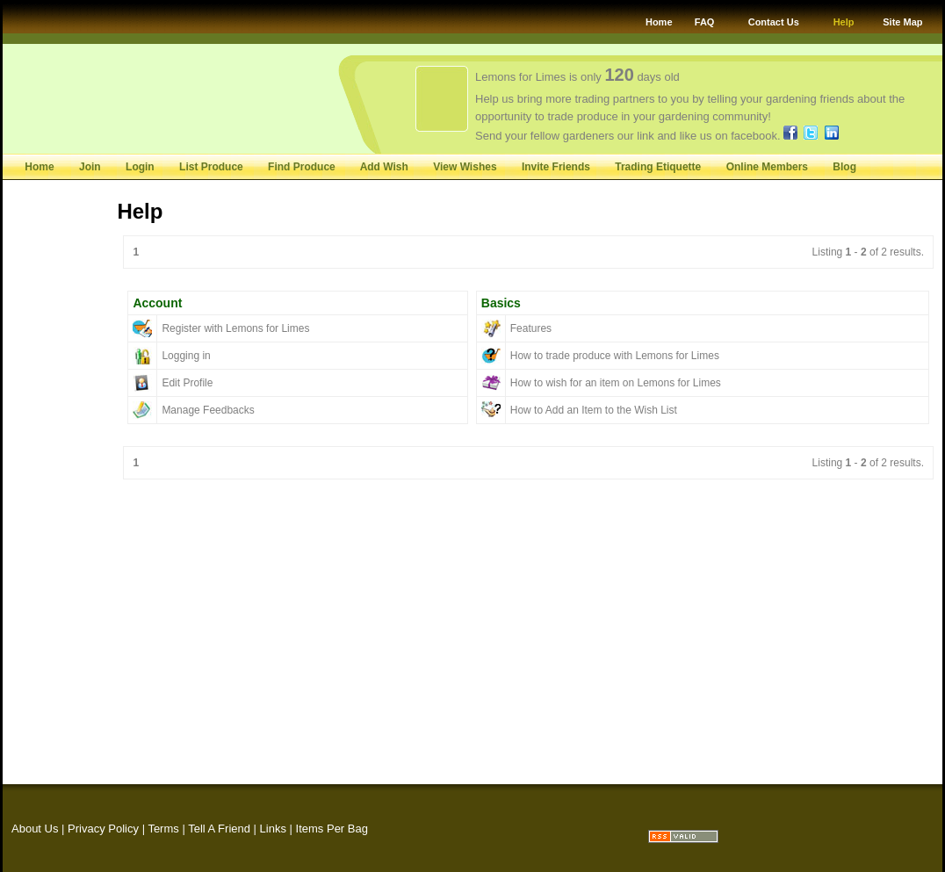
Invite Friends (556, 167)
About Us (34, 828)
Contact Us (773, 22)
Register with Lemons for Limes (235, 328)
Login (140, 167)
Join (90, 167)
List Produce (212, 167)
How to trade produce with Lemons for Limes (614, 356)
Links (273, 828)
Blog (844, 167)
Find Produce (301, 167)
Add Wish (384, 167)
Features (531, 328)
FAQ (705, 22)
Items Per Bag (332, 828)
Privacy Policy (103, 828)
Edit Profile (187, 383)
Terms (163, 828)
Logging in (186, 356)
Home (659, 22)
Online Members (767, 167)
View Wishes (464, 167)
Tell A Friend (219, 828)
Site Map (902, 22)
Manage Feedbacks (208, 410)
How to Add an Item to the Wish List (593, 410)
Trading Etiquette (658, 167)
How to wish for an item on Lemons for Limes (615, 383)
